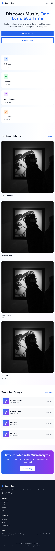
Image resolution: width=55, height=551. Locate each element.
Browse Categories (27, 33)
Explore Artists (27, 40)
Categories (4, 502)
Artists (3, 505)
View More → (49, 392)
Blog (2, 510)
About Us (4, 519)
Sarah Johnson (14, 402)
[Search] (46, 3)
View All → (50, 136)
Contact (3, 522)
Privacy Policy (5, 525)
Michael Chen (14, 413)
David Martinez (14, 435)
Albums (3, 507)
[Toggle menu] (52, 3)
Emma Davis (14, 424)
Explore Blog (27, 469)
